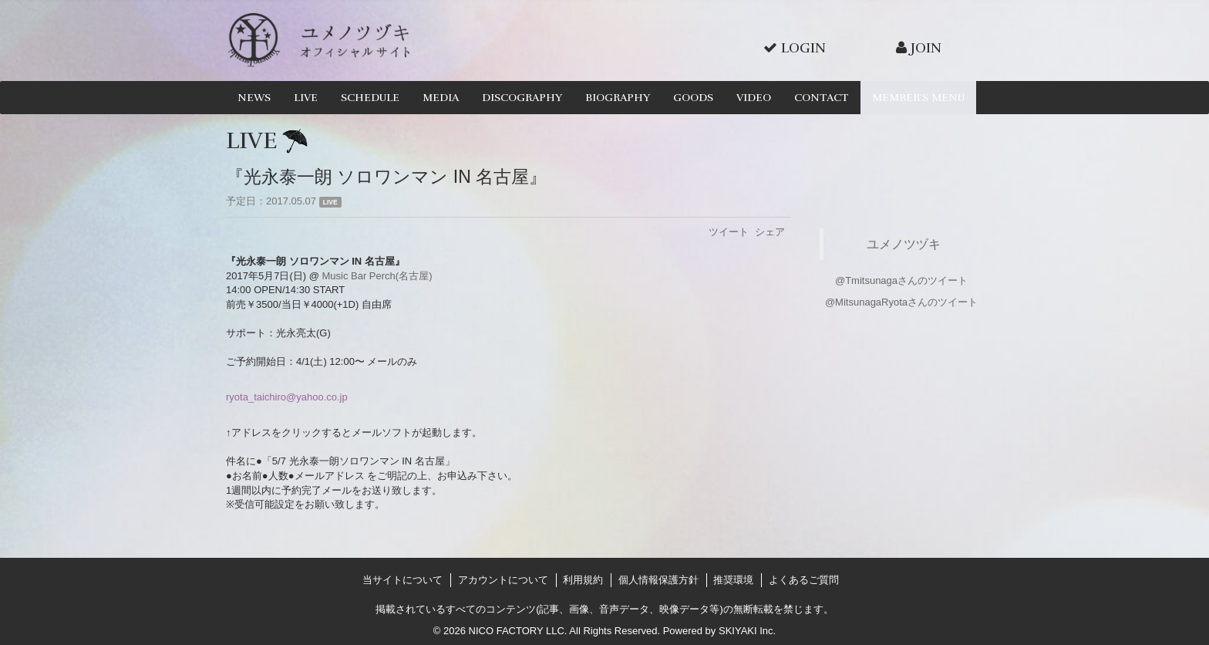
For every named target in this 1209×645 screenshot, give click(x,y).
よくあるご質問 (804, 580)
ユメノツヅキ (904, 244)
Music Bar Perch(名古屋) (377, 276)
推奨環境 (733, 580)
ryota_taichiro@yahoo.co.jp (287, 397)
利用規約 (583, 580)
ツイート (729, 232)
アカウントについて (503, 580)
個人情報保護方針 (658, 580)
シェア (770, 232)
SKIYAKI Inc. (747, 631)
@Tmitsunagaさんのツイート (901, 280)
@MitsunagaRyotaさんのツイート (901, 302)
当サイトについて (402, 580)
